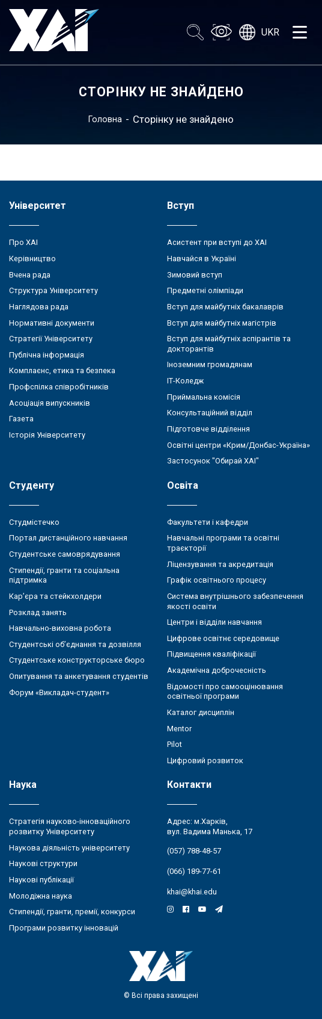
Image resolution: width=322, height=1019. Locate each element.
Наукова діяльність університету (69, 847)
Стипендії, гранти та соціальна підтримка (64, 575)
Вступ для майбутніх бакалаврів (225, 306)
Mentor (179, 728)
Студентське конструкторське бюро (77, 659)
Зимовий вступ (194, 274)
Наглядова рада (38, 306)
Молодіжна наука (40, 895)
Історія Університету (47, 434)
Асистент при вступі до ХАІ (217, 242)
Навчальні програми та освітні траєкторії (223, 543)
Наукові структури (43, 863)
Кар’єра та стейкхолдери (55, 596)
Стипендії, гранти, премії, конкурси (72, 911)
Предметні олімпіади (205, 290)
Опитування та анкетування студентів (78, 676)
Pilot (174, 744)
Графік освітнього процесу (216, 579)
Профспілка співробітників (59, 386)
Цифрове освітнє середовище (223, 638)
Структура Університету (53, 290)
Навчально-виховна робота (60, 628)
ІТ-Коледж (185, 380)
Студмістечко (34, 522)
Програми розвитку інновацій (63, 927)
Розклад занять (38, 612)
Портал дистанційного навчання (68, 537)
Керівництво (32, 258)
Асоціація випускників (49, 402)
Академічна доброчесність (216, 670)
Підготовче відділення (208, 428)
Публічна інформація (46, 354)
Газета (21, 418)
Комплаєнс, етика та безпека (62, 370)
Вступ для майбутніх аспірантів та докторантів (229, 343)
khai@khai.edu (192, 891)
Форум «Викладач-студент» (59, 692)
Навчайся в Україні (201, 258)
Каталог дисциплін (200, 712)
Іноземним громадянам (209, 364)
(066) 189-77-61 (194, 871)
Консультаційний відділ (209, 412)
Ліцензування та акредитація (220, 564)
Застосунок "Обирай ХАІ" (213, 460)
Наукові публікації (41, 879)
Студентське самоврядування (64, 554)
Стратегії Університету (51, 338)
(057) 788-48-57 (194, 850)
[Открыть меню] (300, 32)
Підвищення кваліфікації (211, 653)
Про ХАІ (23, 242)
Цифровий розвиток (205, 760)
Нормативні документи (51, 322)
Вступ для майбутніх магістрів (221, 322)
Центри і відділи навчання (214, 622)
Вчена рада (29, 274)
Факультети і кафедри (207, 522)
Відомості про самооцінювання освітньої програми (225, 691)
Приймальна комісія (203, 396)
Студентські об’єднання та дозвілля (75, 644)
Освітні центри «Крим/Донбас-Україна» (238, 445)
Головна (105, 119)
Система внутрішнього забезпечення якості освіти (235, 601)
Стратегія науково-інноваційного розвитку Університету (69, 826)
